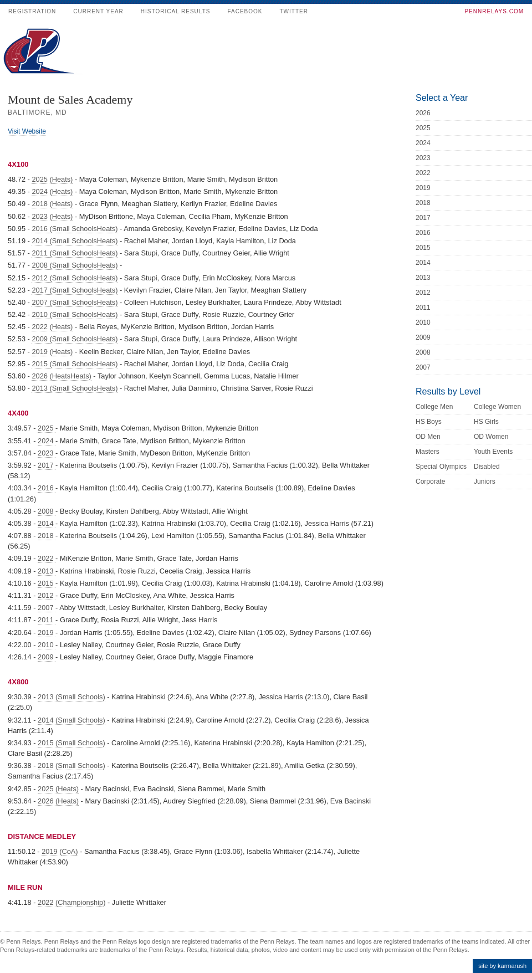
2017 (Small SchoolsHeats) (74, 290)
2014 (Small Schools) (71, 720)
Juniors (484, 481)
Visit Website (27, 131)
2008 (46, 511)
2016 (46, 488)
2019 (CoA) (60, 851)
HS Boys (429, 422)
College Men (434, 407)
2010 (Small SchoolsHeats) (74, 314)
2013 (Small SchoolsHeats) (74, 388)
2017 (46, 465)
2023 (46, 453)
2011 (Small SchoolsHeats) (74, 253)
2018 (46, 535)
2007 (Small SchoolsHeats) (74, 302)
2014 (46, 523)
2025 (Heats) (52, 179)
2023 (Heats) (52, 216)
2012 (46, 595)
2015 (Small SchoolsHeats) (74, 364)
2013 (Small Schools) (71, 697)
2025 (46, 428)
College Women (497, 407)
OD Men (428, 437)
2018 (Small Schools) (71, 765)
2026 (423, 113)
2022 (46, 558)
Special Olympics (441, 466)
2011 (46, 620)
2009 (46, 657)
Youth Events (493, 451)
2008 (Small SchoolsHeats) (74, 265)
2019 (46, 632)
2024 (46, 441)
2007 (46, 607)
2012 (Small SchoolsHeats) (74, 278)
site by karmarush (502, 965)
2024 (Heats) (52, 191)
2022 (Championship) (71, 902)
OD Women (491, 437)
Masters (427, 451)
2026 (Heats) (58, 801)
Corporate (430, 481)
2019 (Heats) (52, 351)
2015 (46, 583)
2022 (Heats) (52, 326)
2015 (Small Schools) (71, 743)
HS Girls (486, 422)
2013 (46, 571)
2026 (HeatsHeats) (61, 376)
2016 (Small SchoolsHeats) (74, 228)
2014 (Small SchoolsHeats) (74, 241)
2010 (46, 645)
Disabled (487, 466)
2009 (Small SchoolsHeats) (74, 339)
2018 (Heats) (52, 203)
